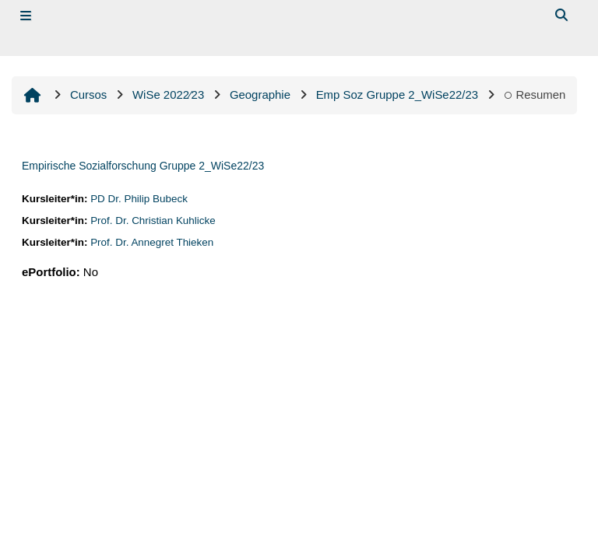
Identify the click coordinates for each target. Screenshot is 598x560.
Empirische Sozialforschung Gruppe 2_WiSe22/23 (143, 165)
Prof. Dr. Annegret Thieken (151, 242)
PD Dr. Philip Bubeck (139, 199)
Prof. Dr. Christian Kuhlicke (153, 220)
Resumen (535, 94)
